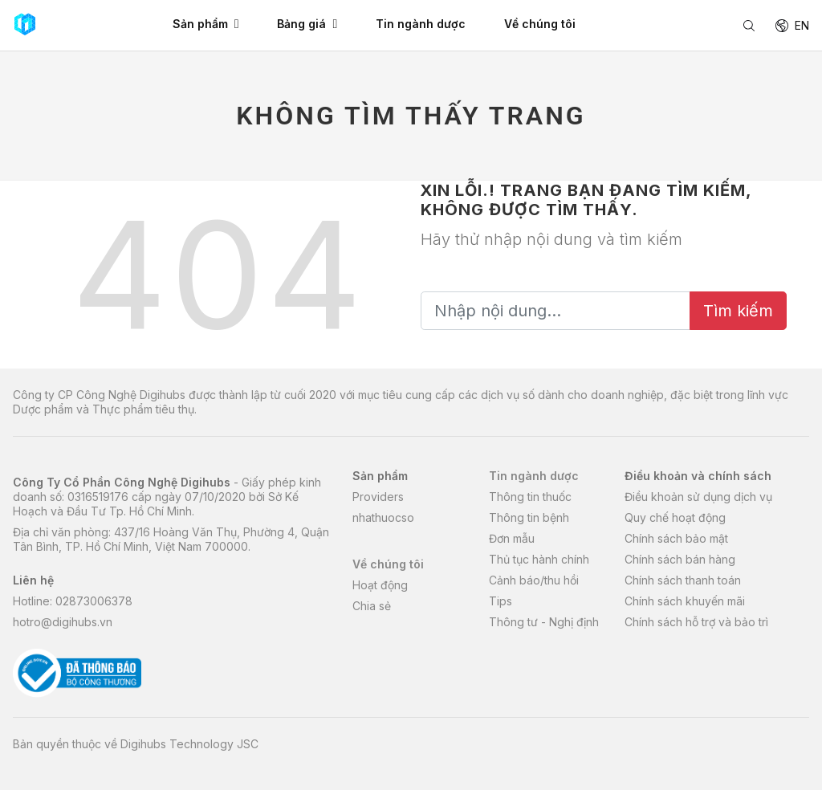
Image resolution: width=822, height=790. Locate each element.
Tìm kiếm (738, 310)
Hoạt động (380, 585)
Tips (500, 601)
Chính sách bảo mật (676, 538)
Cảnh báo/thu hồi (534, 580)
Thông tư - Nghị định (544, 622)
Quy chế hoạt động (675, 517)
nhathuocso (383, 517)
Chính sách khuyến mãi (685, 601)
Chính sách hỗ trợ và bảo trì (696, 622)
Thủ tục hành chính (539, 559)
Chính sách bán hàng (680, 559)
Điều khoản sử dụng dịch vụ (698, 496)
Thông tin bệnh (529, 517)
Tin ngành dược (534, 476)
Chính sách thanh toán (683, 580)
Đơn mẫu (512, 538)
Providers (378, 496)
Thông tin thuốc (530, 496)
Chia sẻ (371, 606)
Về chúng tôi (388, 564)
